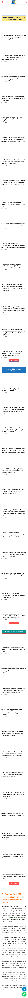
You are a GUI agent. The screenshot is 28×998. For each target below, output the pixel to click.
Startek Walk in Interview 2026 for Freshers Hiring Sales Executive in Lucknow (12, 815)
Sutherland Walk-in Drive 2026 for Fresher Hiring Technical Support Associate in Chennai (12, 733)
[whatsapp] (24, 994)
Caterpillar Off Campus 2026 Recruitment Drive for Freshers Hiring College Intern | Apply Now (13, 615)
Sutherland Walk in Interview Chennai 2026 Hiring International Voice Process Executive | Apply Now (13, 753)
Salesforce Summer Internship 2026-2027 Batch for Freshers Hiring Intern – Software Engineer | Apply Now (13, 409)
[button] (2, 2)
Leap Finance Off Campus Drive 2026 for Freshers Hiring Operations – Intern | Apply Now (13, 388)
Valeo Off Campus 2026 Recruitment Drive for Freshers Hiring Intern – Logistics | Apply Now (12, 491)
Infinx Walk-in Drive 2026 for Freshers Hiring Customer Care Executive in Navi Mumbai (13, 794)
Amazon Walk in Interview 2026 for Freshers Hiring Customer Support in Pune (13, 649)
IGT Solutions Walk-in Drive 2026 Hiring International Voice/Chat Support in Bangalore (12, 774)
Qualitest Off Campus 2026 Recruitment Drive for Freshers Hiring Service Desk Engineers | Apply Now (13, 245)
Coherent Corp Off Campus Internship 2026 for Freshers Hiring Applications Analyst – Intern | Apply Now (13, 554)
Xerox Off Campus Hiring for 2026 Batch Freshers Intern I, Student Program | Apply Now (12, 470)
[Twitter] (24, 989)
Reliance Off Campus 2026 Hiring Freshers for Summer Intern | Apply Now (13, 204)
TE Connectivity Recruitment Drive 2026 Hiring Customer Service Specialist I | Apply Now (13, 57)
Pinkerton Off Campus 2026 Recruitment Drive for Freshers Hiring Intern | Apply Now (13, 595)
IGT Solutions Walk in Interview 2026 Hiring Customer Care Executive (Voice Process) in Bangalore (13, 690)
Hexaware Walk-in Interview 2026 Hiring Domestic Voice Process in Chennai (12, 856)
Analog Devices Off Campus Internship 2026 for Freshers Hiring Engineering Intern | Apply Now (12, 534)
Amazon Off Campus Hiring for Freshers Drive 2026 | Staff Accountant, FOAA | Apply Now (11, 266)
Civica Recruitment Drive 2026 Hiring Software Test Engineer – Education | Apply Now (13, 98)
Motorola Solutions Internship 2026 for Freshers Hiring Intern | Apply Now (12, 575)
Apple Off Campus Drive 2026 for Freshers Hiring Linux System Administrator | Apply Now (11, 353)
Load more (14, 360)
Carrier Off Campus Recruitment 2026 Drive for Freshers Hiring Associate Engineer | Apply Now (13, 161)
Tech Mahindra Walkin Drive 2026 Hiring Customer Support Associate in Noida (13, 876)
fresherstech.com (11, 981)
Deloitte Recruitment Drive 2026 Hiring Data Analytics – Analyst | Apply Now (12, 119)
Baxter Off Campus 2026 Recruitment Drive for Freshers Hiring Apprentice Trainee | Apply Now (13, 78)
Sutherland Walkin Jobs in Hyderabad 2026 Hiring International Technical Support (13, 670)
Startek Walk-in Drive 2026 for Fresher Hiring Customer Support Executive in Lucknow (13, 835)
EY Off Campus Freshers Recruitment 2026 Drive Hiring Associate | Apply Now (13, 225)
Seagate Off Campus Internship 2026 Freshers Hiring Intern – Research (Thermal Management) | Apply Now (13, 450)
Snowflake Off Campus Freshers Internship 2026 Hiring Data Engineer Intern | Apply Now (13, 429)
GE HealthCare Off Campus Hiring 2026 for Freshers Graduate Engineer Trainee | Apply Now (13, 37)
